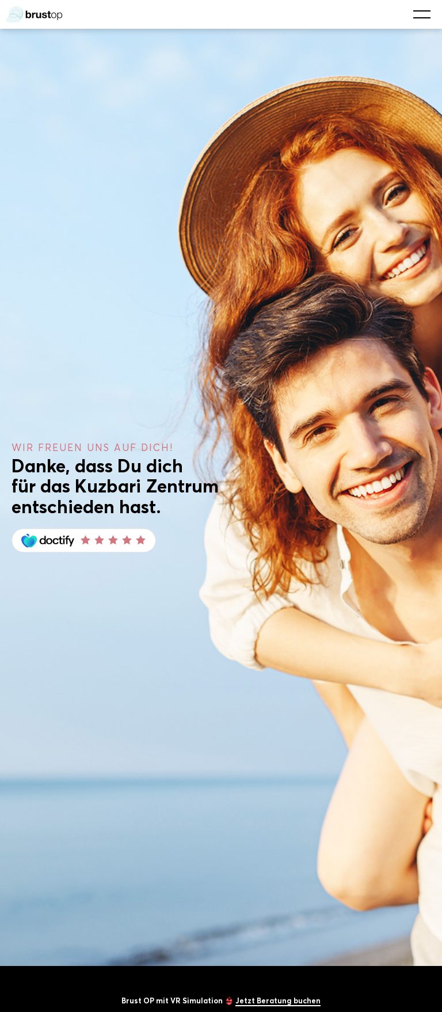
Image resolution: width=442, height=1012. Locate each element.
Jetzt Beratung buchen (278, 1000)
